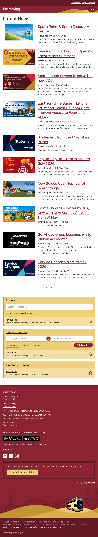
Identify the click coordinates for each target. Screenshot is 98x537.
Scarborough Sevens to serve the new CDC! (65, 78)
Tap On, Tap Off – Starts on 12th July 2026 (64, 161)
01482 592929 (9, 399)
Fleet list (24, 527)
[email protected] (11, 425)
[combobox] (49, 307)
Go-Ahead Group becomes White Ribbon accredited (64, 236)
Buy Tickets (76, 3)
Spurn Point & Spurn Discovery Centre (63, 29)
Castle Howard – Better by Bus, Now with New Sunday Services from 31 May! (63, 213)
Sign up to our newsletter (22, 472)
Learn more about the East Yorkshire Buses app (24, 444)
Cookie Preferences (11, 527)
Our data (33, 527)
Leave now (12, 345)
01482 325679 (9, 406)
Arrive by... (39, 345)
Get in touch (9, 392)
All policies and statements (50, 527)
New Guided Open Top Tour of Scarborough (61, 185)
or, (19, 313)
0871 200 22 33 (44, 415)
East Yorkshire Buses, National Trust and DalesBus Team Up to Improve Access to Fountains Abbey (64, 110)
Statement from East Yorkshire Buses (63, 139)
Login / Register (88, 3)
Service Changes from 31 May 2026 (62, 264)
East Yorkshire (11, 9)
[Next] (52, 286)
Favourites (11, 320)
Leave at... (26, 345)
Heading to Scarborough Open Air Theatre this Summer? (65, 53)
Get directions (83, 345)
